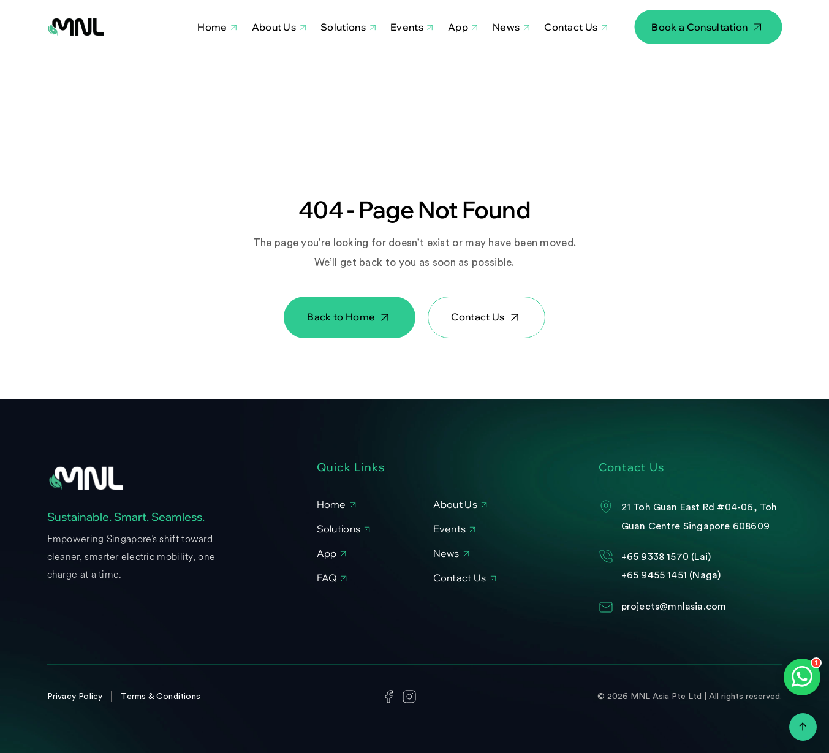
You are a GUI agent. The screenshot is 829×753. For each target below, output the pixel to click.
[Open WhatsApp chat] (802, 677)
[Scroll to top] (803, 727)
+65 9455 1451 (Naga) (671, 575)
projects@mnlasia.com (674, 606)
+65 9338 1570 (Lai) (666, 557)
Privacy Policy (75, 696)
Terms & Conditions (160, 696)
